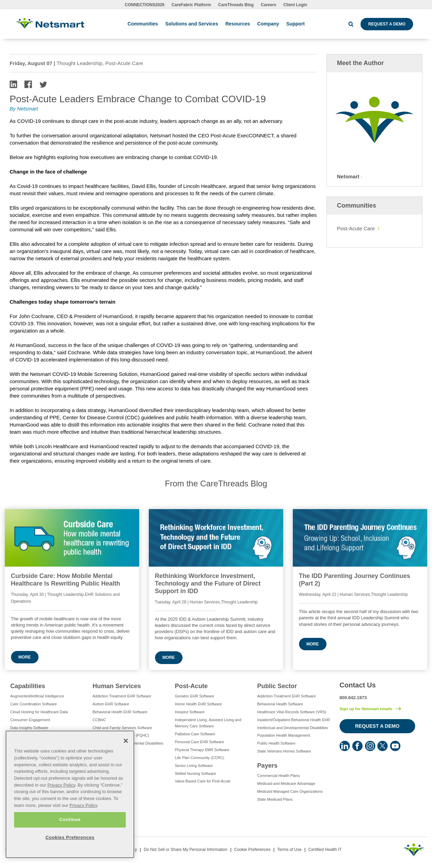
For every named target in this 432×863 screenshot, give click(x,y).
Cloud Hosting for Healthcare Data (39, 712)
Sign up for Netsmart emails (366, 709)
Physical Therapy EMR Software (202, 750)
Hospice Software (189, 712)
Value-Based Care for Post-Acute (203, 781)
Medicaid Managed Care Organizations (290, 791)
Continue (69, 819)
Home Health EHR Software (198, 704)
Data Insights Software (29, 728)
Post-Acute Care (356, 228)
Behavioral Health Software (280, 704)
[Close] (125, 740)
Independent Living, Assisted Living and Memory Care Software (208, 723)
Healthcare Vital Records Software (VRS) (291, 712)
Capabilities (27, 686)
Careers (268, 4)
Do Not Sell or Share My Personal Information (185, 849)
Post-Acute (191, 686)
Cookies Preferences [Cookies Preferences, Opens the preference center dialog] (69, 837)
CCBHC (99, 720)
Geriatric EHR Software (194, 696)
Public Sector (277, 686)
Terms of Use (289, 849)
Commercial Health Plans (278, 775)
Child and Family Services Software (122, 728)
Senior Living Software (194, 766)
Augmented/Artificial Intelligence (37, 696)
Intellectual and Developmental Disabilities (292, 728)
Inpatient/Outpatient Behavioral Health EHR (293, 720)
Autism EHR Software (110, 704)
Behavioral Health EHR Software (119, 712)
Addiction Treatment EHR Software (121, 696)
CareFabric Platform (191, 4)
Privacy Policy (61, 785)
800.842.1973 (353, 697)
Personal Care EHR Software (199, 742)
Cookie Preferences (252, 849)
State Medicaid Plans (274, 799)
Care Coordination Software (33, 704)
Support (295, 24)
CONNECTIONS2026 (144, 4)
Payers (267, 765)
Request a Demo (386, 24)
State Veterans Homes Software (284, 751)
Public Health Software (276, 743)
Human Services (116, 686)
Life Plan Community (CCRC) (199, 758)
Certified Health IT (325, 849)
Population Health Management (283, 735)
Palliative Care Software (195, 734)
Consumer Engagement (30, 720)
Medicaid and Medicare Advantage (286, 783)
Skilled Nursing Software (195, 773)
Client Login (295, 4)
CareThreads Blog (236, 4)
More (25, 657)
